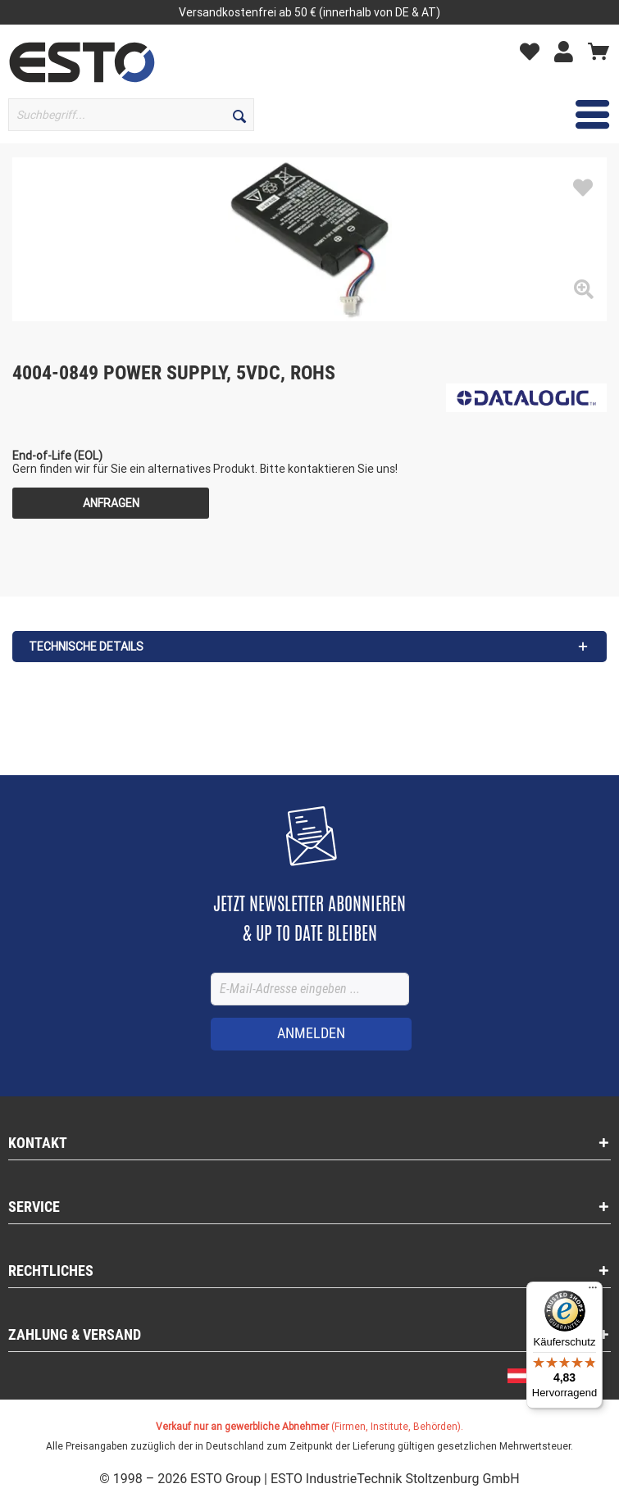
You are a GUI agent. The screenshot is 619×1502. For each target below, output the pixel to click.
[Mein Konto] (567, 50)
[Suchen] (239, 114)
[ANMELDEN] (311, 1034)
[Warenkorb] (598, 50)
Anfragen (111, 503)
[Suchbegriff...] (131, 114)
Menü (569, 112)
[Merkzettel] (534, 51)
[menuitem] (128, 114)
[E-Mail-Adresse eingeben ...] (310, 989)
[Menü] (593, 1291)
